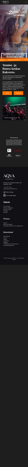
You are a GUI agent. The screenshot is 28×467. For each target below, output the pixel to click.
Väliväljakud (6, 236)
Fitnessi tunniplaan (8, 208)
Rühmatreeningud (7, 224)
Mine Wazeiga (9, 192)
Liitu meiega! (6, 206)
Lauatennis (6, 241)
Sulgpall (5, 242)
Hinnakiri (5, 211)
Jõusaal (5, 223)
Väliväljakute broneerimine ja (11, 244)
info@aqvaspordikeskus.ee (10, 188)
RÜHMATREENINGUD (15, 60)
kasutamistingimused (8, 245)
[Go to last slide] (2, 33)
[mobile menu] (26, 2)
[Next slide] (26, 33)
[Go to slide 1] (12, 119)
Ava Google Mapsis (11, 195)
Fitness (7, 93)
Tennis (5, 238)
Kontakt (5, 212)
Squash (5, 239)
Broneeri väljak (7, 209)
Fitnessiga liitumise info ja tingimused (13, 226)
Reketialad (18, 93)
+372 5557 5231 (7, 187)
